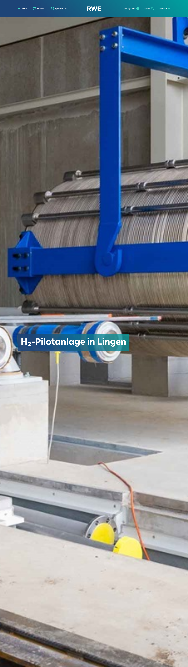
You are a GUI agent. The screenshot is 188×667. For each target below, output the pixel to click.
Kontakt (41, 8)
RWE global (129, 8)
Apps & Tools (61, 8)
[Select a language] (164, 8)
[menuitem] (39, 8)
